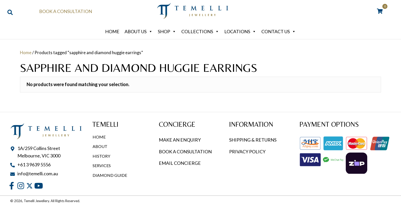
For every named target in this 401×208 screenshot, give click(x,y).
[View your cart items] (380, 11)
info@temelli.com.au (37, 173)
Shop (167, 31)
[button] (11, 185)
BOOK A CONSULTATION (185, 151)
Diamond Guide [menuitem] (110, 175)
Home (112, 31)
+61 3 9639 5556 (34, 164)
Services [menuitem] (102, 165)
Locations (240, 31)
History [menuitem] (101, 156)
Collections (200, 31)
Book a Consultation (65, 11)
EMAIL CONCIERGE (180, 163)
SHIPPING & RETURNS (252, 140)
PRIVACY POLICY (247, 151)
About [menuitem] (100, 146)
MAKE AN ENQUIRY (180, 140)
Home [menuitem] (99, 136)
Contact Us (278, 31)
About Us (139, 31)
